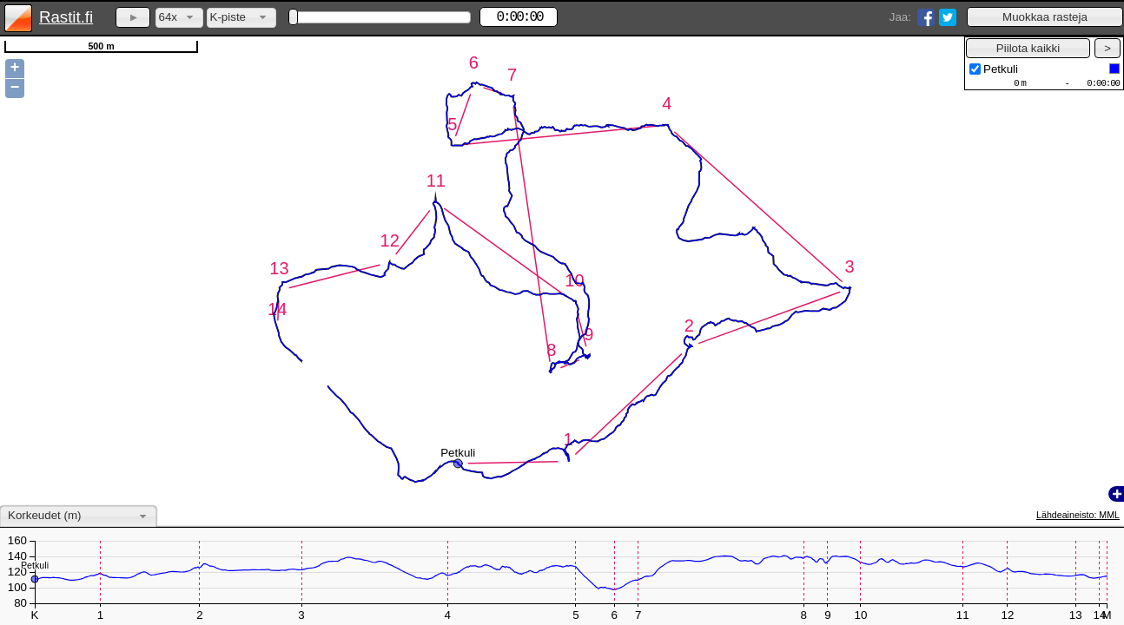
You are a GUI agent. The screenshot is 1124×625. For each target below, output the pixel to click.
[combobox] (179, 18)
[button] (1045, 17)
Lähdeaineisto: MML (1078, 515)
